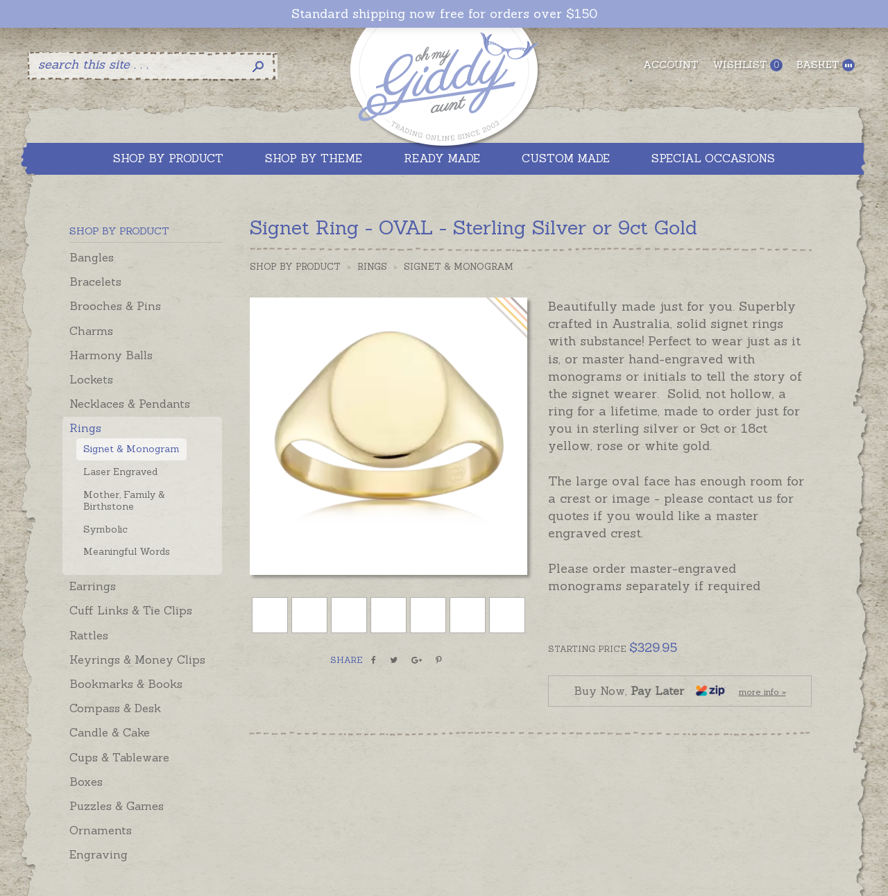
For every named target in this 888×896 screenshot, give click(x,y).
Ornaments (100, 830)
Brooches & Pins (115, 306)
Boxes (86, 782)
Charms (91, 331)
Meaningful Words (126, 551)
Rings (85, 428)
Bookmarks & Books (125, 684)
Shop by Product (295, 267)
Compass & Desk (115, 708)
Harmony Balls (111, 355)
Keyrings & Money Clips (137, 659)
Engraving (98, 854)
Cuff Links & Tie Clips (130, 610)
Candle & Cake (109, 732)
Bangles (91, 257)
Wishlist (747, 64)
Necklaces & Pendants (129, 404)
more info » (762, 692)
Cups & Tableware (119, 757)
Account (671, 64)
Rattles (88, 635)
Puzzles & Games (116, 806)
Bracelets (95, 281)
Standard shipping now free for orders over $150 (444, 13)
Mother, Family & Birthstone (124, 500)
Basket (825, 64)
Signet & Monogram (131, 448)
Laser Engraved (120, 471)
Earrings (92, 586)
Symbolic (105, 529)
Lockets (91, 379)
